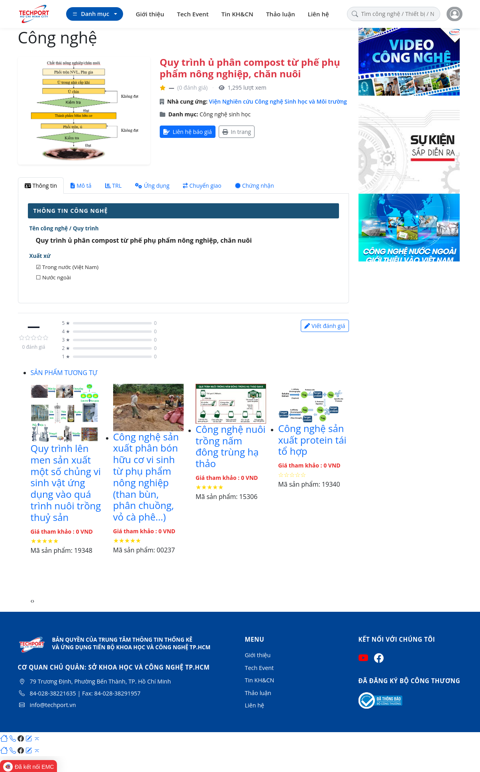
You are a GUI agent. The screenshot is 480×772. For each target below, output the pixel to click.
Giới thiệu (150, 14)
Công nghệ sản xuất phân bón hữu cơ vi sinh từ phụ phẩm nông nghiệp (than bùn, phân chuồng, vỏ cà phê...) (146, 477)
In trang (236, 132)
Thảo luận (280, 14)
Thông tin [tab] (41, 185)
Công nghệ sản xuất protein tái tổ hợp (312, 440)
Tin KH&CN (237, 14)
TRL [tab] (113, 185)
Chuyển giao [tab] (202, 185)
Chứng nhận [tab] (254, 185)
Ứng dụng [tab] (152, 185)
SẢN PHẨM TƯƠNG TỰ (64, 372)
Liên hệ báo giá (187, 132)
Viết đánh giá (324, 326)
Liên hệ (318, 14)
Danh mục (90, 14)
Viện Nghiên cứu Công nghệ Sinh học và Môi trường (278, 101)
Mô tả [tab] (81, 185)
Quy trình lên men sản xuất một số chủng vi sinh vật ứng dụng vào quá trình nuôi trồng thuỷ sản (66, 483)
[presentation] (32, 600)
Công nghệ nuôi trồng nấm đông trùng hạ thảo (231, 446)
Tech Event (192, 14)
